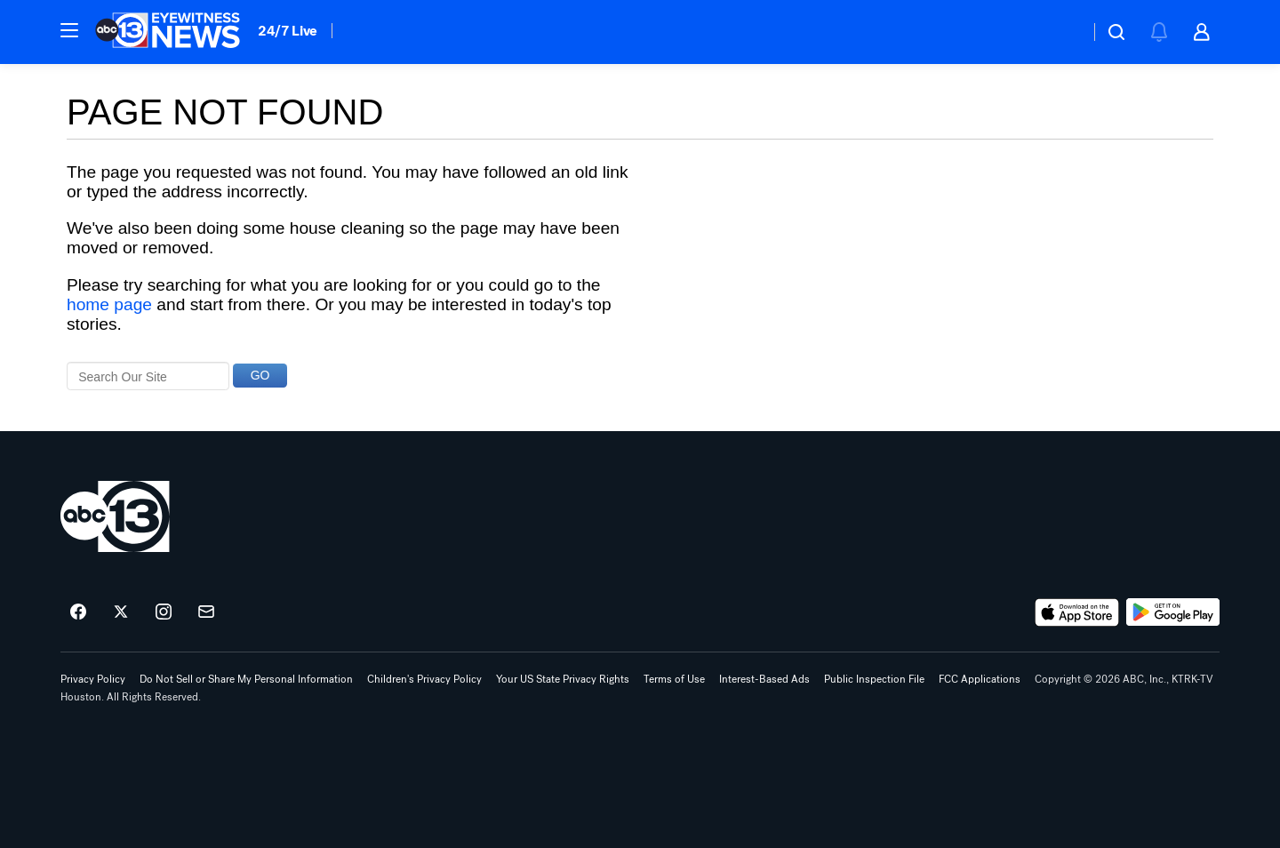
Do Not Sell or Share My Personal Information (246, 679)
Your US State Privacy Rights (562, 679)
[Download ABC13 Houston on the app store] (1077, 612)
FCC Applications (979, 679)
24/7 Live (287, 30)
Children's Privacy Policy (424, 679)
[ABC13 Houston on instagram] (163, 612)
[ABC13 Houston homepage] (167, 32)
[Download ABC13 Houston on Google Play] (1173, 612)
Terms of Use (674, 679)
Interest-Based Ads (764, 679)
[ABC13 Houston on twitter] (121, 612)
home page (109, 304)
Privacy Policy (92, 679)
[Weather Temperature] (1062, 32)
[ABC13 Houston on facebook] (78, 612)
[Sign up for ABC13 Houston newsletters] (206, 612)
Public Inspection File (874, 679)
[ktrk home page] (115, 516)
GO (260, 375)
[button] (69, 30)
